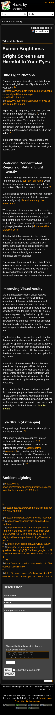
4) (50, 186)
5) (9, 330)
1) (15, 87)
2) (37, 113)
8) (39, 441)
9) (27, 463)
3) (10, 133)
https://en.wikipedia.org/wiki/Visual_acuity (28, 544)
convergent (11, 451)
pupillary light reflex (33, 181)
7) (36, 441)
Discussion (13, 587)
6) (25, 431)
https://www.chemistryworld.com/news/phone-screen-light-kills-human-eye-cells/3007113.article (27, 94)
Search (25, 14)
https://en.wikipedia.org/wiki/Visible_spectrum (28, 517)
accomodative (33, 448)
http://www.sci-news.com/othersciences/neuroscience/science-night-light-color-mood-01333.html (27, 486)
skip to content (47, 2)
